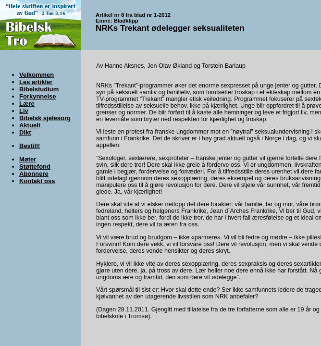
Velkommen (36, 74)
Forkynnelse (37, 96)
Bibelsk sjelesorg (45, 118)
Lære (27, 103)
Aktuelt (29, 125)
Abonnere (34, 173)
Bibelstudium (39, 89)
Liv (23, 110)
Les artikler (35, 82)
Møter (27, 159)
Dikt (25, 132)
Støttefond (34, 166)
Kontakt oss (37, 181)
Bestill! (29, 145)
